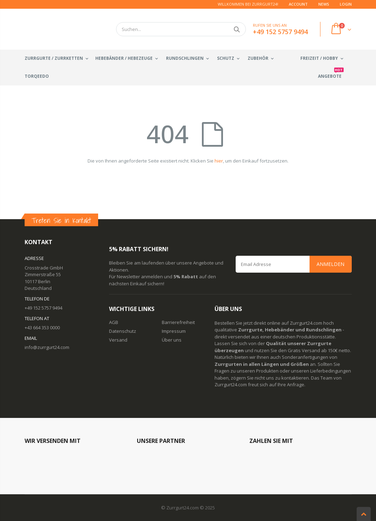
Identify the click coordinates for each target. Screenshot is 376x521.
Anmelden (330, 264)
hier (219, 161)
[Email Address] (294, 264)
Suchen (237, 29)
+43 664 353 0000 (42, 327)
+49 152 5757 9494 (43, 308)
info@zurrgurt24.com (47, 347)
